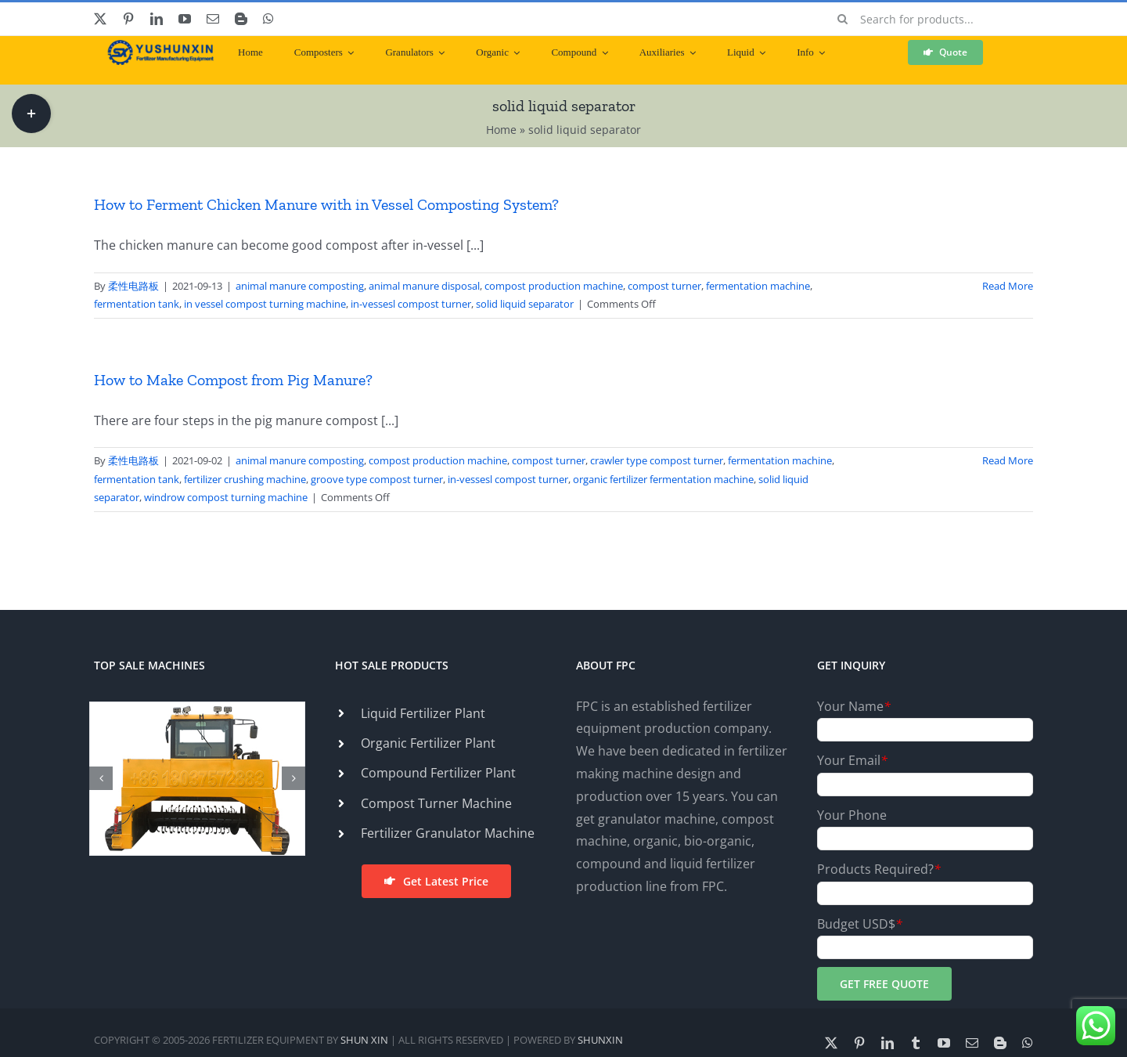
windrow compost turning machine (226, 497)
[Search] (842, 18)
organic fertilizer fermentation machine (663, 479)
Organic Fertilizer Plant (428, 743)
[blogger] (241, 19)
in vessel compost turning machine (265, 304)
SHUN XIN (364, 1040)
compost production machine (553, 286)
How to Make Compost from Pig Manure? (233, 379)
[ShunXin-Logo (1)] (156, 46)
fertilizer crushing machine (245, 479)
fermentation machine (758, 286)
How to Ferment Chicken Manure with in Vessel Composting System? (326, 204)
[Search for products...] (929, 18)
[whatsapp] (268, 19)
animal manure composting (300, 286)
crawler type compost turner (656, 460)
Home (501, 129)
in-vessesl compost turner (411, 304)
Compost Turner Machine (436, 803)
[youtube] (184, 19)
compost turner (664, 286)
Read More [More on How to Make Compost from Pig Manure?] (1007, 460)
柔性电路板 (133, 286)
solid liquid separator (525, 304)
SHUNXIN (600, 1040)
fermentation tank (136, 304)
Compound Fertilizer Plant (438, 772)
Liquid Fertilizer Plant (423, 713)
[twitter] (100, 19)
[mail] (213, 19)
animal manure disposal (424, 286)
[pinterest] (128, 19)
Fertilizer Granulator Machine (448, 833)
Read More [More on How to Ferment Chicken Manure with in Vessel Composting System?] (1007, 286)
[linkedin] (156, 19)
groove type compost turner (377, 479)
